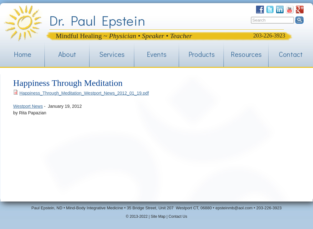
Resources (246, 54)
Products (201, 54)
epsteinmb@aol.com (234, 208)
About (67, 54)
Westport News (28, 106)
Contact (291, 54)
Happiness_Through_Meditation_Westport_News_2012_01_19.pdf (84, 93)
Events (157, 54)
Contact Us (178, 216)
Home (22, 54)
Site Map (158, 216)
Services (112, 54)
